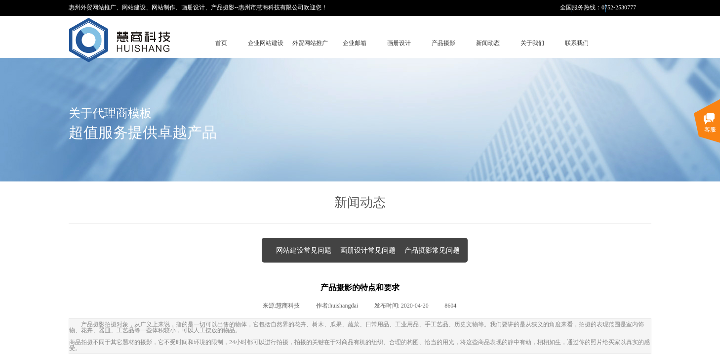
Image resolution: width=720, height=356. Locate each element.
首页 (221, 43)
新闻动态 (488, 43)
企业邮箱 (354, 43)
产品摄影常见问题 (432, 250)
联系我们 (577, 43)
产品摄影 (443, 43)
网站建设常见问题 (303, 250)
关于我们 (532, 43)
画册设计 (399, 43)
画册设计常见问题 (368, 250)
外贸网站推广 (310, 43)
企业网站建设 (265, 43)
